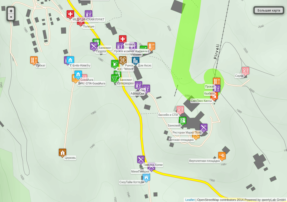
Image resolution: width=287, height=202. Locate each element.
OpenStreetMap (208, 199)
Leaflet (190, 199)
